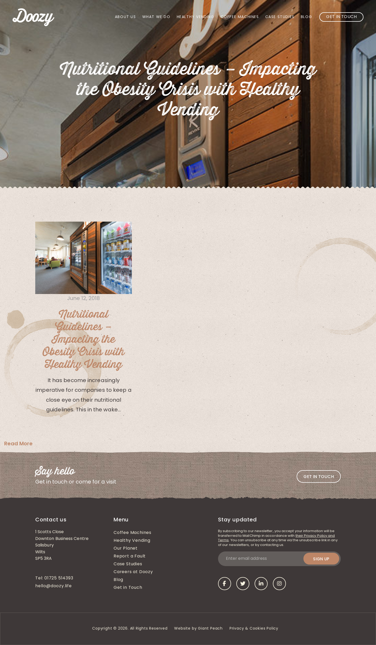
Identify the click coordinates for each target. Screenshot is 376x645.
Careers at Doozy (133, 572)
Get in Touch (341, 17)
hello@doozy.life (53, 586)
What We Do (156, 17)
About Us (125, 17)
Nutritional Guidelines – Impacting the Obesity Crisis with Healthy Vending (84, 339)
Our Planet (126, 548)
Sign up (321, 559)
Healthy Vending (195, 17)
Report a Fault (130, 556)
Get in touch (318, 477)
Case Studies (280, 17)
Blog (306, 17)
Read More (18, 443)
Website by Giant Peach (198, 629)
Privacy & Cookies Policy (255, 629)
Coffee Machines (240, 17)
